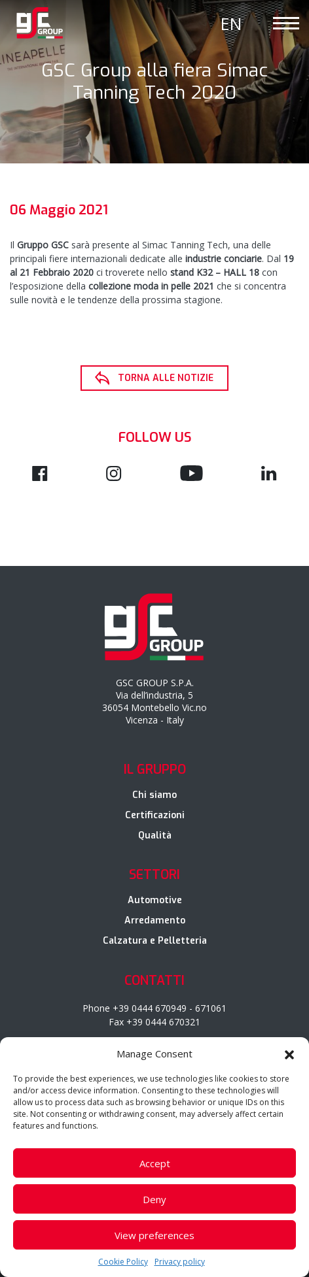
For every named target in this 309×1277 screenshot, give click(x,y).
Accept (154, 1163)
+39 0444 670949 (150, 1008)
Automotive (155, 900)
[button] (289, 1053)
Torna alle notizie (165, 378)
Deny (154, 1199)
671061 (211, 1008)
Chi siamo (154, 795)
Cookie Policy (123, 1261)
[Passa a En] (231, 23)
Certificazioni (155, 815)
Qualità (155, 835)
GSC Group (40, 23)
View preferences (154, 1235)
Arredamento (154, 920)
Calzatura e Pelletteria (155, 941)
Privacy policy (179, 1261)
